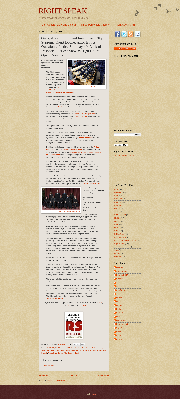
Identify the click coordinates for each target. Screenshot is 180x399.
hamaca (119, 339)
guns (82, 350)
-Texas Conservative (121, 247)
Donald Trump (60, 350)
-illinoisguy (117, 256)
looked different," (86, 138)
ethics (68, 350)
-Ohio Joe (117, 228)
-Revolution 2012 (120, 237)
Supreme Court (73, 353)
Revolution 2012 (122, 324)
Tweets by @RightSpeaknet (124, 155)
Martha (118, 301)
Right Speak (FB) (125, 24)
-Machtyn (117, 218)
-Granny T (117, 208)
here (100, 303)
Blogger (94, 394)
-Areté (116, 189)
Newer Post (44, 375)
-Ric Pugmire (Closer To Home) (125, 240)
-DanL (116, 196)
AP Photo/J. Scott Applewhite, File (69, 211)
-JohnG (116, 212)
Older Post (103, 375)
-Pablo (116, 231)
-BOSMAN (50, 348)
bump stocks (81, 116)
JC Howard (120, 286)
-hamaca (117, 253)
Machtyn (119, 298)
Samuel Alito (62, 353)
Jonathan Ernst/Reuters (98, 87)
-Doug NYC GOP (120, 205)
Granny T (119, 279)
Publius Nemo (121, 320)
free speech (75, 350)
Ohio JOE (119, 313)
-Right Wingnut (119, 244)
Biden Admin (86, 348)
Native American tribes (73, 149)
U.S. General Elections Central (59, 24)
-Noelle (116, 224)
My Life (119, 305)
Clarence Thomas (47, 350)
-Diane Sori (118, 202)
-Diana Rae (118, 199)
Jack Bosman (121, 290)
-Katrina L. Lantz (120, 215)
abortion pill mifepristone (85, 114)
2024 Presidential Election (64, 348)
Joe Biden (88, 350)
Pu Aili (118, 316)
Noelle (118, 309)
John (118, 294)
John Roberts (97, 350)
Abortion (78, 348)
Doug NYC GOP (122, 275)
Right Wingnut (121, 328)
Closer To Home (122, 271)
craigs (118, 335)
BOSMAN (119, 267)
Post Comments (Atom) (56, 380)
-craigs (116, 250)
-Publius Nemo (119, 234)
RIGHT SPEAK (63, 11)
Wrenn (118, 332)
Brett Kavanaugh (98, 348)
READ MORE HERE (92, 184)
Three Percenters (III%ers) (95, 24)
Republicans (52, 353)
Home (74, 375)
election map (62, 107)
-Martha (116, 221)
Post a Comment (50, 365)
